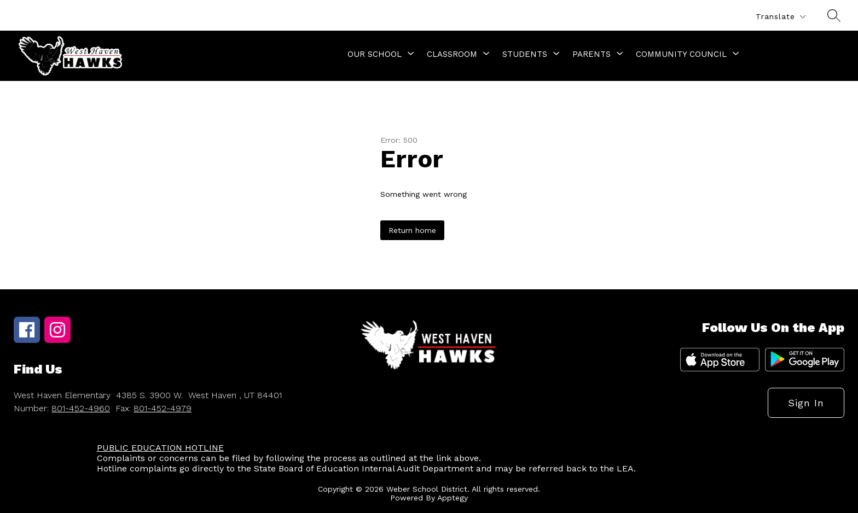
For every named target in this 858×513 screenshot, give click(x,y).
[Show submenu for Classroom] (452, 54)
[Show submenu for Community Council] (681, 54)
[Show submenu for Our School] (374, 54)
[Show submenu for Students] (524, 54)
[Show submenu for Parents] (591, 54)
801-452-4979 (163, 408)
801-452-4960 (80, 408)
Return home (412, 230)
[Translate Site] (780, 17)
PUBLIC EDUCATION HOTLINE (160, 447)
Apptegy (452, 497)
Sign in (806, 403)
